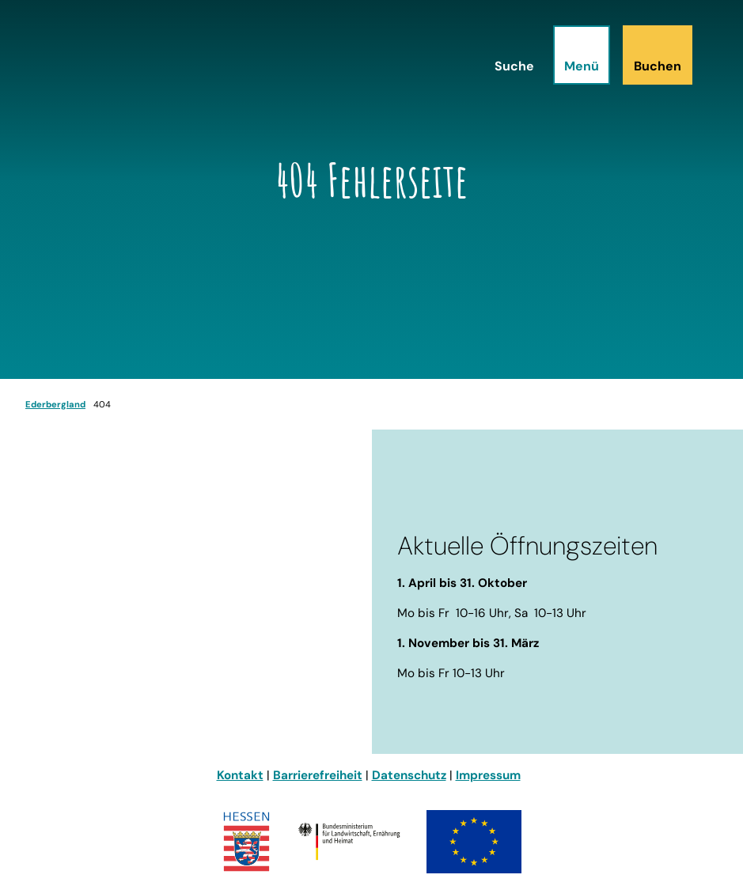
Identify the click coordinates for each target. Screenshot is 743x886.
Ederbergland (55, 404)
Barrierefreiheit (317, 775)
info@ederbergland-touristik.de (119, 682)
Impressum (488, 775)
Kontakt (240, 775)
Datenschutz (409, 775)
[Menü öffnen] (581, 55)
